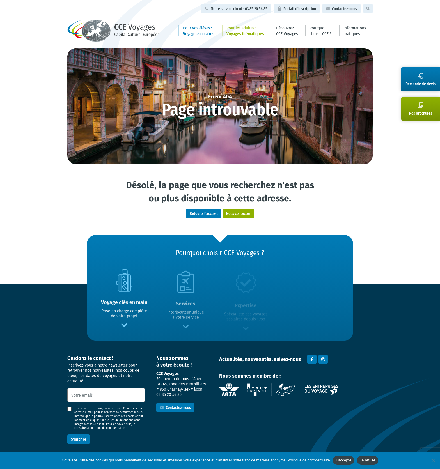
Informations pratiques (354, 30)
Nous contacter (238, 213)
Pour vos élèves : (198, 30)
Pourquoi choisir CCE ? (320, 30)
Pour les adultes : (245, 30)
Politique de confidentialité (309, 460)
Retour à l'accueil (204, 213)
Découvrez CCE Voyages (287, 30)
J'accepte (344, 460)
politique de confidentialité (107, 428)
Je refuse (367, 460)
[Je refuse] (433, 460)
